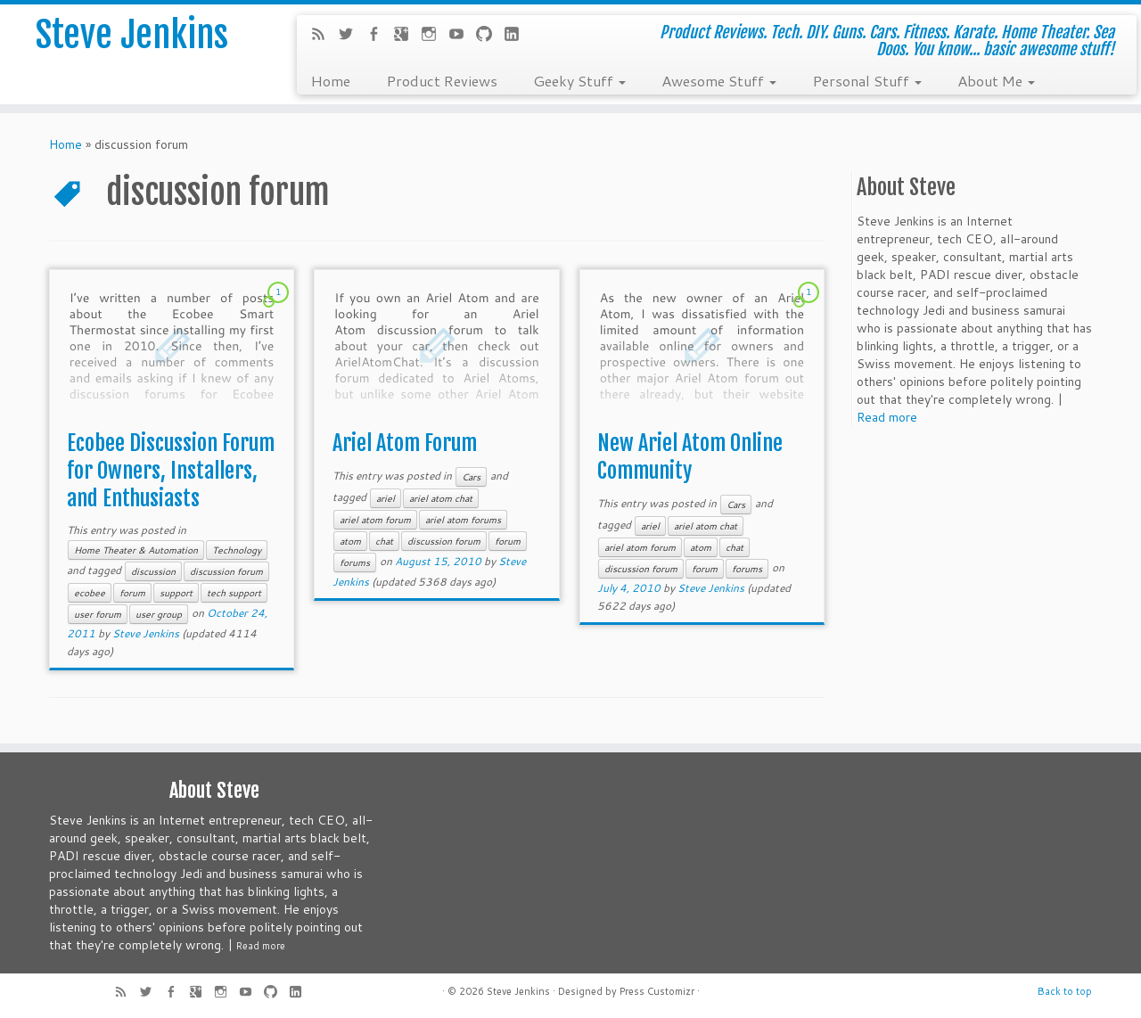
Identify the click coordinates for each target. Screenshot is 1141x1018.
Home (330, 80)
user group (158, 614)
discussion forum (226, 571)
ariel (385, 498)
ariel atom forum (375, 519)
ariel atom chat (440, 498)
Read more (887, 417)
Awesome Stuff (718, 80)
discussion (153, 571)
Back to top (1065, 991)
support (176, 593)
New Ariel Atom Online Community (690, 457)
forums (355, 562)
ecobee (89, 593)
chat (384, 541)
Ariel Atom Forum (404, 443)
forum (132, 593)
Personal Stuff (867, 80)
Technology (236, 550)
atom (350, 541)
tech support (234, 593)
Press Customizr (657, 991)
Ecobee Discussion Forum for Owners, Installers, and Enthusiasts (171, 471)
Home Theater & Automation (136, 550)
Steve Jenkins (132, 34)
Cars (471, 477)
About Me (996, 80)
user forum (97, 614)
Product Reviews (441, 80)
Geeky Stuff (579, 80)
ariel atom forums (463, 519)
